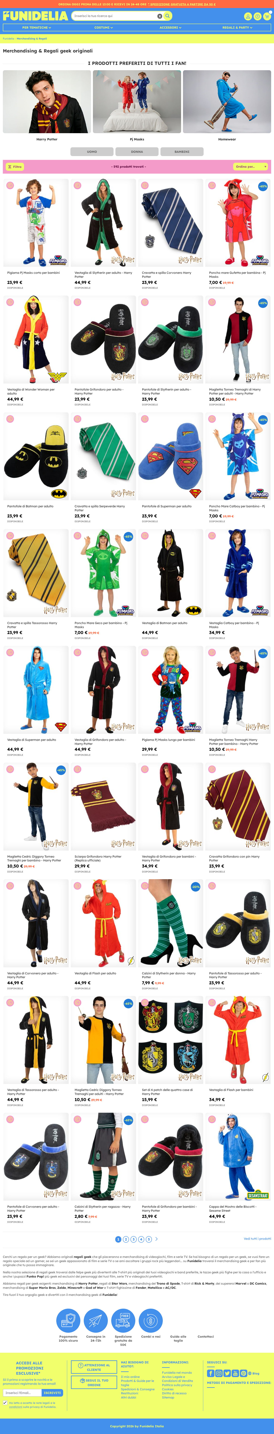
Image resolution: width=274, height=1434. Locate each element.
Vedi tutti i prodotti (257, 1239)
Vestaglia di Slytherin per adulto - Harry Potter (103, 275)
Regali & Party (235, 27)
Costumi (102, 27)
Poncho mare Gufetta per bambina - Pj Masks (237, 275)
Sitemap (168, 1397)
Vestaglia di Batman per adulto (164, 623)
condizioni (15, 1407)
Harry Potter (46, 139)
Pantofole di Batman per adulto (30, 506)
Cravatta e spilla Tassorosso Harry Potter (32, 625)
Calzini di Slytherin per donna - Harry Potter (169, 975)
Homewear (227, 139)
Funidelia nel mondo (177, 1372)
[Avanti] (156, 1239)
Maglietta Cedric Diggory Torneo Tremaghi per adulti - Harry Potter (99, 1092)
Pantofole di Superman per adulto (167, 506)
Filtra (17, 167)
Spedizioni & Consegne (138, 1389)
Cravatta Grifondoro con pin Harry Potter (234, 858)
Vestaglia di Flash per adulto (95, 973)
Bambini (182, 152)
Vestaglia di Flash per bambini (231, 1090)
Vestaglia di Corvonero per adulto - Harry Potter (32, 975)
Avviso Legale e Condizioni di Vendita (177, 1379)
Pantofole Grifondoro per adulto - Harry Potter (99, 391)
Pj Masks (137, 139)
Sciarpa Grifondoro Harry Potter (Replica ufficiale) (98, 858)
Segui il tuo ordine (94, 1382)
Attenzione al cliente (94, 1367)
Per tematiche (35, 27)
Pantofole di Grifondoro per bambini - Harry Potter (169, 1208)
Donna (137, 152)
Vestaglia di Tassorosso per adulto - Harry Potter (33, 1092)
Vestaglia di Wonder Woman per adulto (31, 391)
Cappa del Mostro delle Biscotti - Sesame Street (232, 1208)
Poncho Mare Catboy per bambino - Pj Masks (237, 508)
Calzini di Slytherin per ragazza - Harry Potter (103, 1208)
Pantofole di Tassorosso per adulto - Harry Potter (235, 975)
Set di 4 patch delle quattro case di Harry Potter (167, 1092)
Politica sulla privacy (177, 1385)
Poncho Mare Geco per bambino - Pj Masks (101, 625)
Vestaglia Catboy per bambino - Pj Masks (234, 625)
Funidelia (8, 38)
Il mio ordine (130, 1377)
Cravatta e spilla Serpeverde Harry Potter (100, 508)
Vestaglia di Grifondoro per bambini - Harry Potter (169, 858)
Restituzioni (129, 1393)
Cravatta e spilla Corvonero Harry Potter (166, 275)
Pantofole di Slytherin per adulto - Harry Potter (166, 391)
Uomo (92, 152)
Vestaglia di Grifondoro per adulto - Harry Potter (100, 742)
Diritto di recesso (174, 1393)
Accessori (169, 27)
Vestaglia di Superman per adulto (31, 740)
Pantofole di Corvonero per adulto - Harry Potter (33, 1208)
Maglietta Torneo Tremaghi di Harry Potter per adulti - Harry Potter (235, 391)
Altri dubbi (128, 1397)
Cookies (168, 1389)
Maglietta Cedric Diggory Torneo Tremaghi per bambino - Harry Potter (34, 858)
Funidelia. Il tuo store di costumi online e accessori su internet (35, 15)
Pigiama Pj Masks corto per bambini (33, 273)
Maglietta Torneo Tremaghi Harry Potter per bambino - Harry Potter (233, 742)
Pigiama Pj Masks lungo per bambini (168, 740)
